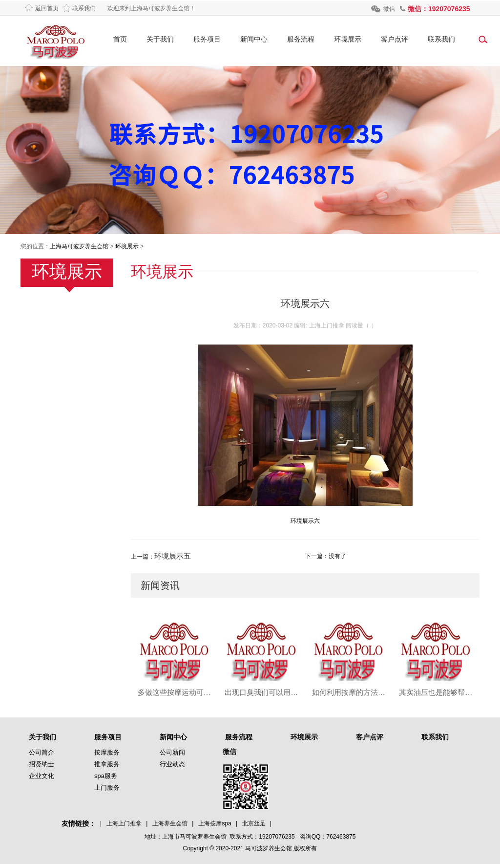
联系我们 (84, 8)
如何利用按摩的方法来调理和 (349, 692)
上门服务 (107, 787)
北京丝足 (254, 823)
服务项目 (207, 39)
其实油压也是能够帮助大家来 (436, 692)
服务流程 (300, 39)
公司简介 (41, 752)
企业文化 (41, 775)
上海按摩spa (214, 823)
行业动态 (172, 764)
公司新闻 (172, 752)
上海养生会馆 (170, 823)
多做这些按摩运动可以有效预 (174, 692)
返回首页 (47, 8)
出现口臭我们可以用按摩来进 (261, 692)
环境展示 (347, 39)
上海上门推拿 (124, 823)
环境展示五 (172, 556)
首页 (120, 39)
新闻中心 (254, 39)
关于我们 (160, 39)
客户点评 (394, 39)
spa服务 (105, 775)
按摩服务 (107, 752)
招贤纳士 (41, 764)
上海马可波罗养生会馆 (79, 246)
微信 (389, 8)
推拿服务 (107, 764)
